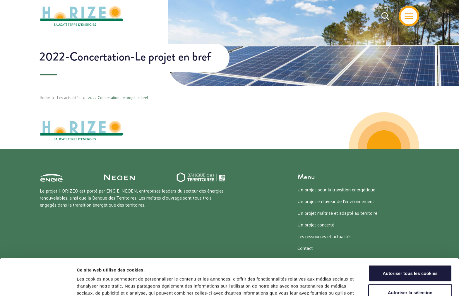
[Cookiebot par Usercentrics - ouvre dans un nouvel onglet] (38, 284)
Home (45, 97)
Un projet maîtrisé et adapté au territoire (337, 213)
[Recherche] (385, 16)
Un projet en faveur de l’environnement (335, 201)
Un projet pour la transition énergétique (336, 189)
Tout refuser (410, 276)
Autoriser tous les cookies (410, 238)
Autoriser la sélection (410, 257)
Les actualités (69, 97)
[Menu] (409, 16)
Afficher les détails (322, 284)
